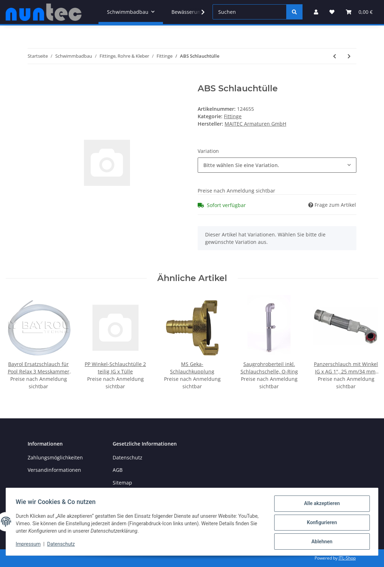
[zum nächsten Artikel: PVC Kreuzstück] (349, 56)
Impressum (29, 545)
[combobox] (277, 165)
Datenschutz (127, 457)
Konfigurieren (320, 523)
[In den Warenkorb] (33, 80)
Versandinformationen (54, 469)
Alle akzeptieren (320, 505)
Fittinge (233, 116)
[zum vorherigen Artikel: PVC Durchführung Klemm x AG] (334, 56)
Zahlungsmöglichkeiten (55, 457)
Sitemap (122, 482)
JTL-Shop (347, 558)
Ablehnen (320, 542)
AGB (118, 469)
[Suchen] (250, 11)
